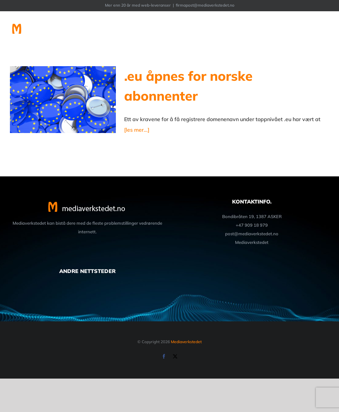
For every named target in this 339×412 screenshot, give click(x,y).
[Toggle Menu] (325, 29)
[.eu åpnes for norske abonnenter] (63, 99)
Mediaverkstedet (186, 341)
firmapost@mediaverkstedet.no (205, 5)
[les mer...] (136, 129)
